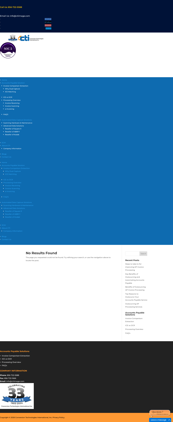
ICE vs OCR (7, 97)
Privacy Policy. (59, 417)
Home (4, 80)
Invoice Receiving (12, 103)
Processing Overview (12, 100)
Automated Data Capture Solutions (17, 120)
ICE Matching (10, 92)
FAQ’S (5, 114)
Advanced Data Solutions (13, 126)
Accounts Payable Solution (13, 83)
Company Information (12, 149)
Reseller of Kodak (12, 135)
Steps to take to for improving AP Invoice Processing (134, 267)
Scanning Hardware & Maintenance (17, 123)
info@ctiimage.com (20, 16)
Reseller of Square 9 (13, 129)
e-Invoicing (9, 109)
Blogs (4, 154)
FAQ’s (127, 333)
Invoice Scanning (12, 106)
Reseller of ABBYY (12, 132)
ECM (4, 143)
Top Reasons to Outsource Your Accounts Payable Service (136, 297)
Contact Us (6, 157)
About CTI (6, 145)
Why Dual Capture (12, 89)
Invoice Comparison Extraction (15, 86)
